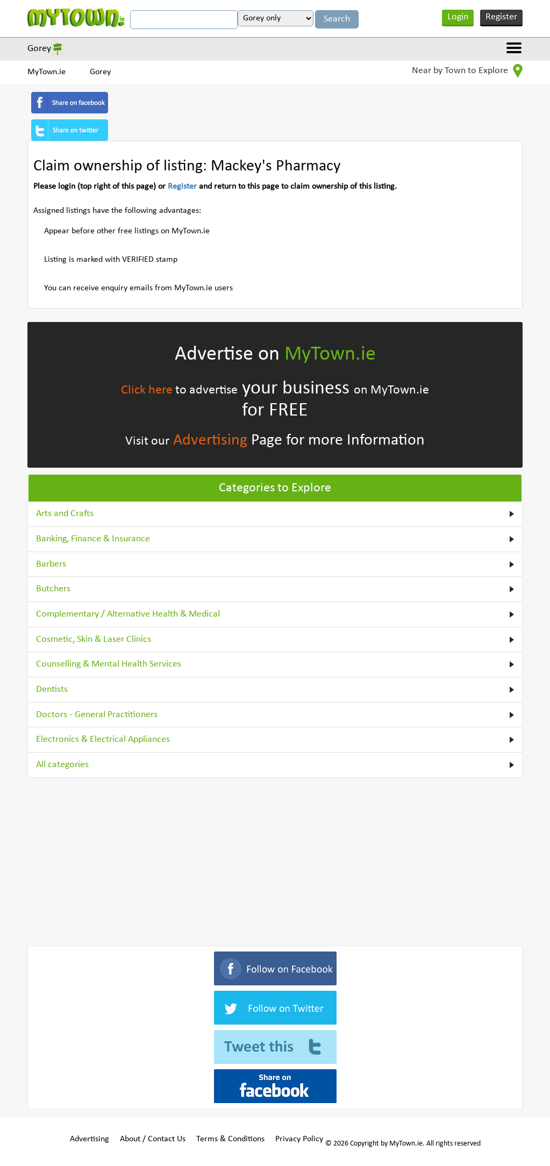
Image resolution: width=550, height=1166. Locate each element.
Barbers (51, 564)
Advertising (210, 440)
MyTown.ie (46, 72)
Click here (147, 390)
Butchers (53, 589)
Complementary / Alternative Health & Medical (128, 614)
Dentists (52, 689)
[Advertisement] (275, 859)
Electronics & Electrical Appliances (103, 739)
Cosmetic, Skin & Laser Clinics (93, 639)
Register (501, 17)
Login (457, 17)
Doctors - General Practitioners (97, 715)
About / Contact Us (152, 1139)
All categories (62, 765)
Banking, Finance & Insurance (93, 539)
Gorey (39, 49)
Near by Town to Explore (467, 71)
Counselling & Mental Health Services (108, 664)
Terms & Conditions (230, 1139)
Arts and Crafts (65, 514)
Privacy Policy (299, 1139)
